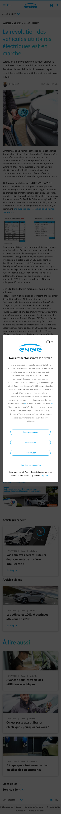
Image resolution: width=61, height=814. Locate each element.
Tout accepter (30, 442)
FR (48, 342)
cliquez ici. (45, 476)
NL (52, 342)
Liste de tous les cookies (30, 465)
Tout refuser (30, 453)
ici (25, 404)
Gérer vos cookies (30, 432)
